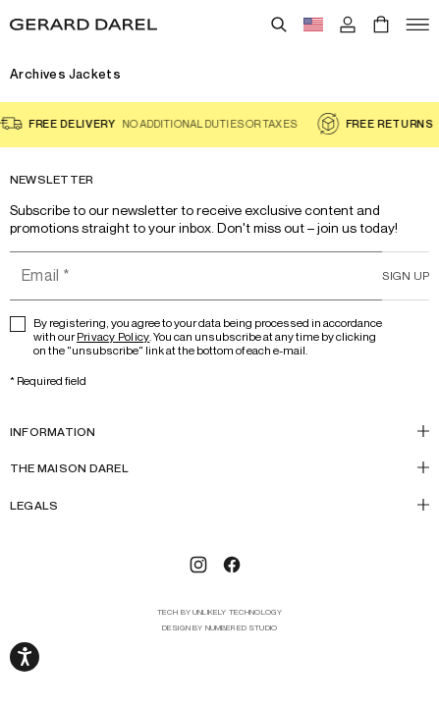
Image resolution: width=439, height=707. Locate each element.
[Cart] (381, 24)
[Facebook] (232, 564)
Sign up (405, 275)
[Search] (279, 24)
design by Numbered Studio (219, 628)
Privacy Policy (113, 336)
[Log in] (348, 24)
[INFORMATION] (219, 431)
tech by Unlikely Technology (219, 612)
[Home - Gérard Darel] (83, 24)
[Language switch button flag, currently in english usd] (313, 24)
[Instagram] (198, 564)
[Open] (417, 24)
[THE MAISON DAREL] (219, 468)
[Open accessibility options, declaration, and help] (24, 657)
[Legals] (219, 505)
